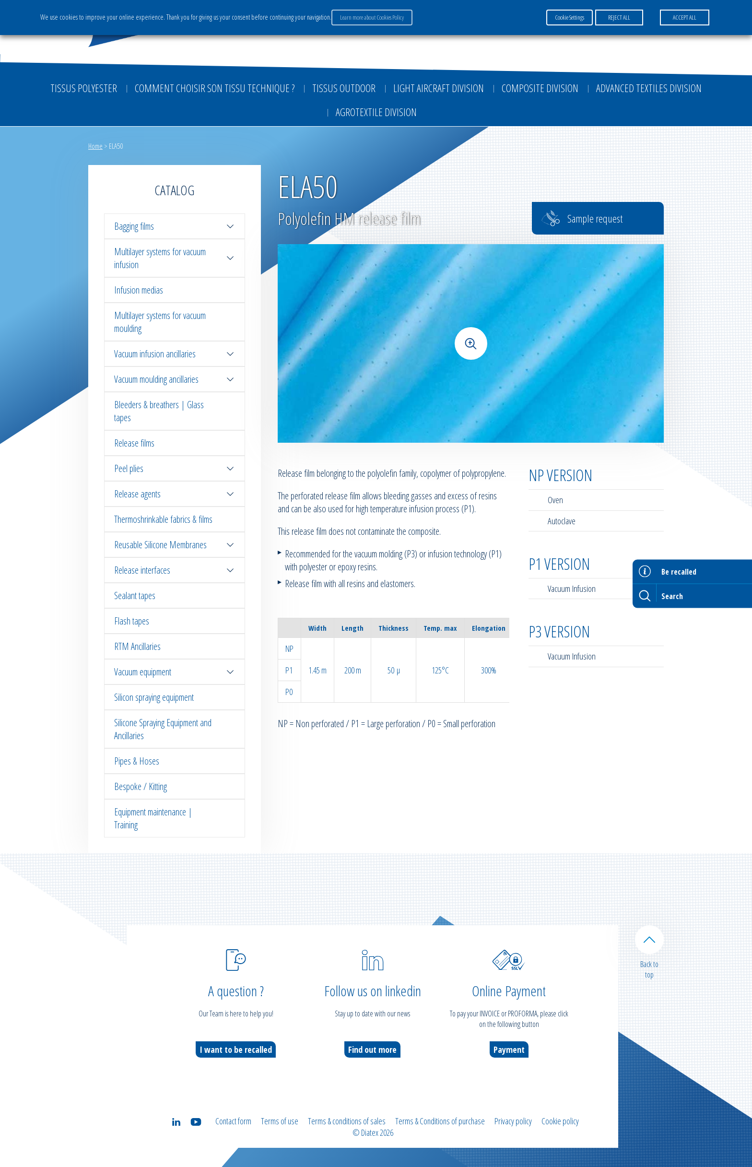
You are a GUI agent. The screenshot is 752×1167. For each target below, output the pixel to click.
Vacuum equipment (174, 671)
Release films (134, 442)
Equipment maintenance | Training (153, 818)
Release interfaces (174, 570)
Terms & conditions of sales (347, 1121)
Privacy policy (513, 1121)
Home (95, 146)
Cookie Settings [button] (569, 17)
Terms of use (279, 1121)
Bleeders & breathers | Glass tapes (159, 411)
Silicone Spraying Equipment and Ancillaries (163, 729)
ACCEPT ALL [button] (684, 17)
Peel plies (174, 468)
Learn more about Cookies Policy (372, 17)
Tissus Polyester (83, 88)
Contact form (233, 1121)
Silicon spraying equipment (154, 697)
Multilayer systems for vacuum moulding (160, 322)
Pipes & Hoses (136, 760)
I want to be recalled (236, 1049)
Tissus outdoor (344, 88)
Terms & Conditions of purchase (440, 1121)
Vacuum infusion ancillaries (174, 353)
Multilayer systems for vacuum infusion (174, 258)
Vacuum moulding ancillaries (174, 379)
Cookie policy (560, 1121)
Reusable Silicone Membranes (174, 544)
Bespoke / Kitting (140, 786)
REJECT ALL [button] (619, 17)
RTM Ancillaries (137, 646)
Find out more (372, 1049)
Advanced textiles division (649, 88)
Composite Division (540, 88)
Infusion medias (138, 289)
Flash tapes (131, 620)
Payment (509, 1049)
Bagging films (174, 226)
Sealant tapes (134, 595)
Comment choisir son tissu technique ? (214, 88)
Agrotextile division (376, 112)
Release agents (174, 493)
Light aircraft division (438, 88)
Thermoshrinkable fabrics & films (163, 519)
